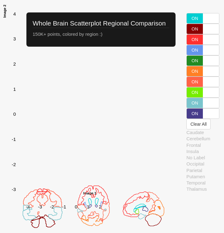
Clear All (198, 124)
